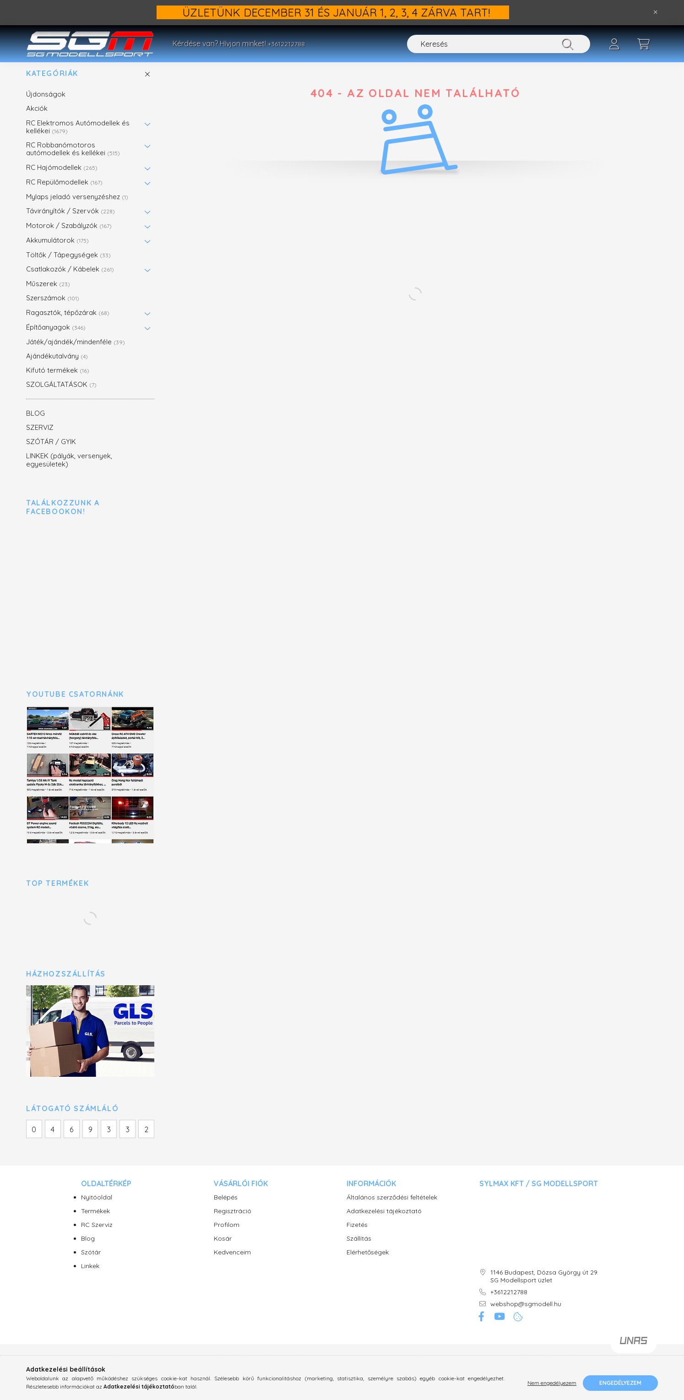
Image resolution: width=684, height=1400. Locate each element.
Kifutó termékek (57, 379)
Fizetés (357, 1234)
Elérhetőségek (368, 1262)
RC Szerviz (97, 1234)
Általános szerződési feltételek (392, 1207)
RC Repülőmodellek (64, 191)
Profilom (226, 1234)
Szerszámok (52, 308)
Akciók (37, 118)
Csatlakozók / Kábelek (70, 278)
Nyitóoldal (96, 1207)
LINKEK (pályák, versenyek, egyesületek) (69, 469)
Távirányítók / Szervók (70, 220)
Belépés (226, 1207)
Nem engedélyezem (551, 1382)
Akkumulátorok (57, 249)
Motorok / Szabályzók (69, 235)
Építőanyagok (56, 336)
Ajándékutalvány (57, 365)
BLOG (35, 422)
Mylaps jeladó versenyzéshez (77, 206)
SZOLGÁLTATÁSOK (61, 394)
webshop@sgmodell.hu (525, 1314)
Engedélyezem (620, 1382)
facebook (481, 1327)
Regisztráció (232, 1221)
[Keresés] (498, 44)
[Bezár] (655, 12)
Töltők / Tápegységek (68, 264)
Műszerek (48, 293)
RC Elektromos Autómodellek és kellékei (78, 136)
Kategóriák (52, 83)
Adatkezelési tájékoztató (384, 1221)
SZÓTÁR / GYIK (51, 451)
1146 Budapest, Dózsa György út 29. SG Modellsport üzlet (544, 1286)
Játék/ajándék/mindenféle (75, 351)
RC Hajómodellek (62, 177)
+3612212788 (286, 44)
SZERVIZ (40, 437)
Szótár (91, 1262)
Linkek (90, 1276)
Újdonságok (45, 103)
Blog (88, 1248)
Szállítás (359, 1248)
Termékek (95, 1221)
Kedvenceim (232, 1262)
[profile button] (614, 44)
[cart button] (643, 44)
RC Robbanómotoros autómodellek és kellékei (73, 158)
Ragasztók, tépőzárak (67, 322)
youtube (499, 1327)
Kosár (223, 1248)
